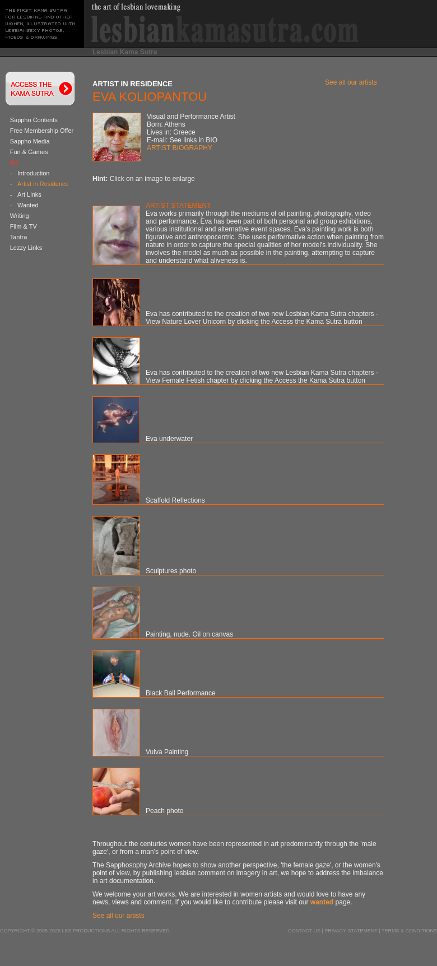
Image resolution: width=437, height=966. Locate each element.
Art (14, 162)
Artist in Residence (43, 183)
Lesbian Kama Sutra (124, 52)
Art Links (29, 194)
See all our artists (351, 82)
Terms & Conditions (409, 931)
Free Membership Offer (42, 130)
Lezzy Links (26, 247)
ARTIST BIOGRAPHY (179, 148)
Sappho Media (30, 141)
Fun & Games (29, 151)
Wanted (28, 205)
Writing (19, 215)
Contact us (304, 931)
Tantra (18, 237)
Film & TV (23, 226)
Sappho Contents (34, 120)
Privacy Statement (350, 931)
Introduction (33, 173)
